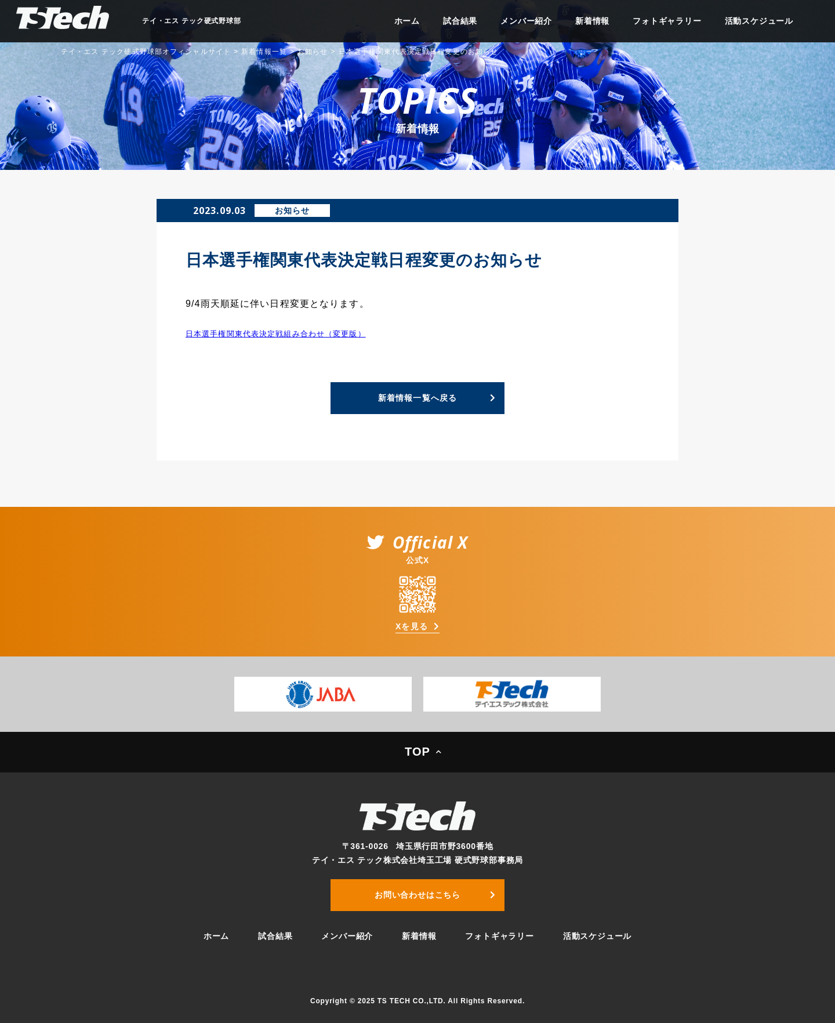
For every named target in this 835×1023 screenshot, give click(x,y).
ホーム (407, 21)
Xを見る (411, 626)
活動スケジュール (759, 21)
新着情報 (592, 21)
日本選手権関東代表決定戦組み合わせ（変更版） (276, 333)
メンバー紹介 (526, 21)
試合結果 (460, 21)
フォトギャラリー (667, 21)
